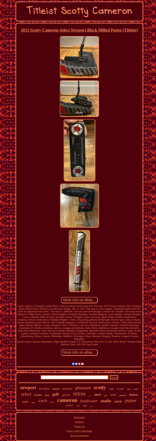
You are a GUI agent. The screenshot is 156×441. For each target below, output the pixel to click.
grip (105, 395)
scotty (100, 387)
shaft (47, 395)
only (129, 389)
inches (38, 394)
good (85, 406)
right (111, 389)
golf (55, 394)
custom (120, 388)
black (78, 406)
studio (105, 400)
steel (97, 394)
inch (42, 401)
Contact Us (79, 426)
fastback (123, 395)
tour (113, 394)
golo (52, 402)
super (25, 401)
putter (130, 400)
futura (133, 394)
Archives (79, 422)
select (26, 393)
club (91, 406)
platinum (67, 388)
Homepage (79, 417)
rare (90, 396)
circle (118, 401)
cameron (67, 400)
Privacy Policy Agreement (79, 431)
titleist (79, 393)
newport (28, 387)
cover (136, 389)
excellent (44, 388)
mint (33, 402)
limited (56, 389)
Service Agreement (79, 435)
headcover (88, 401)
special (66, 394)
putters (69, 405)
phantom (83, 387)
